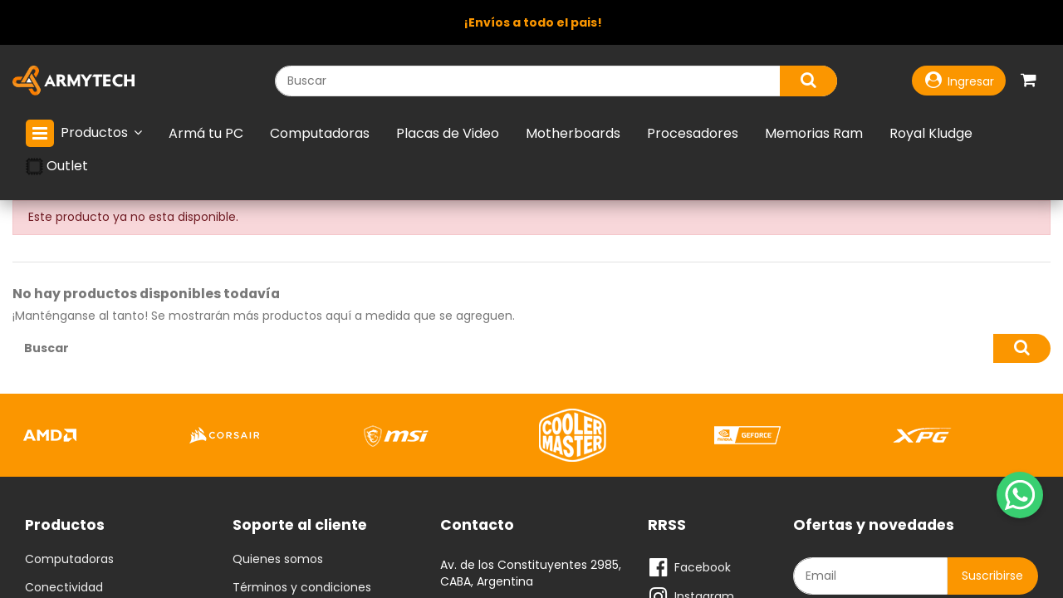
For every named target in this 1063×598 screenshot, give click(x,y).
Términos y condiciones (302, 588)
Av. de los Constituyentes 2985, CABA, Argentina (530, 573)
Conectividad (64, 588)
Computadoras (69, 559)
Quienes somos (278, 559)
